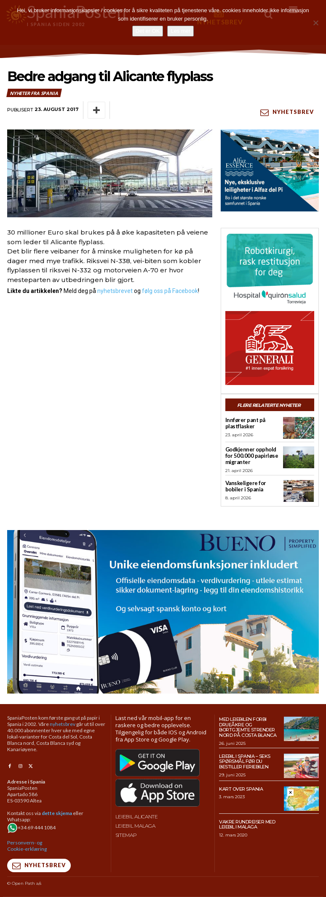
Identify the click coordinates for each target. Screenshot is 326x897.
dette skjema (57, 813)
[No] (315, 22)
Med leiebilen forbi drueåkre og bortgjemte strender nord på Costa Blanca (247, 727)
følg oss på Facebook (170, 291)
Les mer (180, 31)
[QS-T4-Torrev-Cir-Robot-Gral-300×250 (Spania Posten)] (269, 269)
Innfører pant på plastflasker (245, 423)
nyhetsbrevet (115, 291)
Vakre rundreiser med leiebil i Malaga (247, 824)
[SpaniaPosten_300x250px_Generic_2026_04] (269, 348)
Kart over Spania (241, 789)
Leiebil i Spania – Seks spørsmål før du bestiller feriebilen (244, 761)
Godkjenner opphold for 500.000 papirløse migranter (251, 455)
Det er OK (148, 31)
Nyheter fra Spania (34, 93)
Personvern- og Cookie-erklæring (27, 845)
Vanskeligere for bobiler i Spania (245, 486)
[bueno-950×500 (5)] (163, 612)
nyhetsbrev (62, 724)
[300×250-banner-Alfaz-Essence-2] (270, 170)
